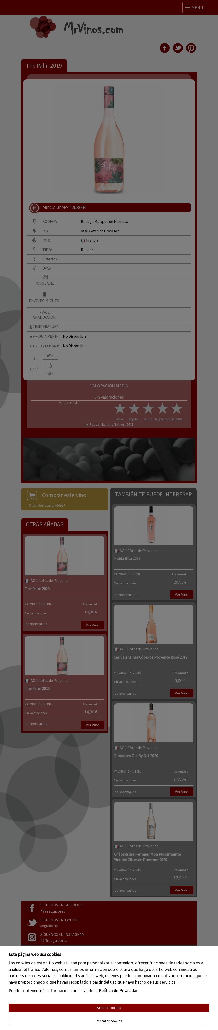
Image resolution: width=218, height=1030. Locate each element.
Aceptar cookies (109, 1008)
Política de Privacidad (118, 990)
